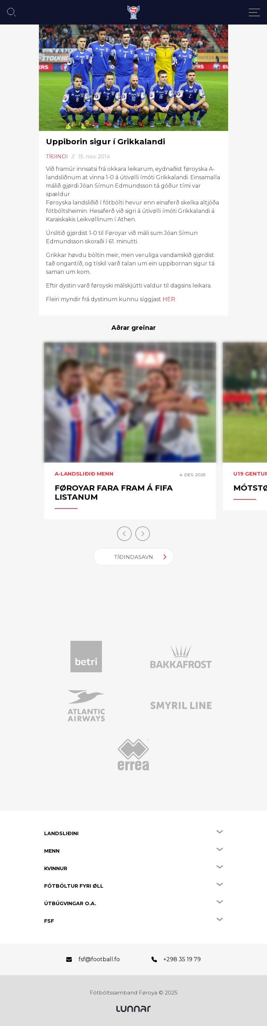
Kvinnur (55, 868)
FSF (49, 921)
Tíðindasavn (133, 557)
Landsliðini (61, 833)
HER (169, 299)
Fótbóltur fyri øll (73, 886)
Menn (52, 851)
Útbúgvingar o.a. (70, 903)
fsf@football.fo (99, 959)
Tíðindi (57, 156)
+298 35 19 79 (182, 959)
